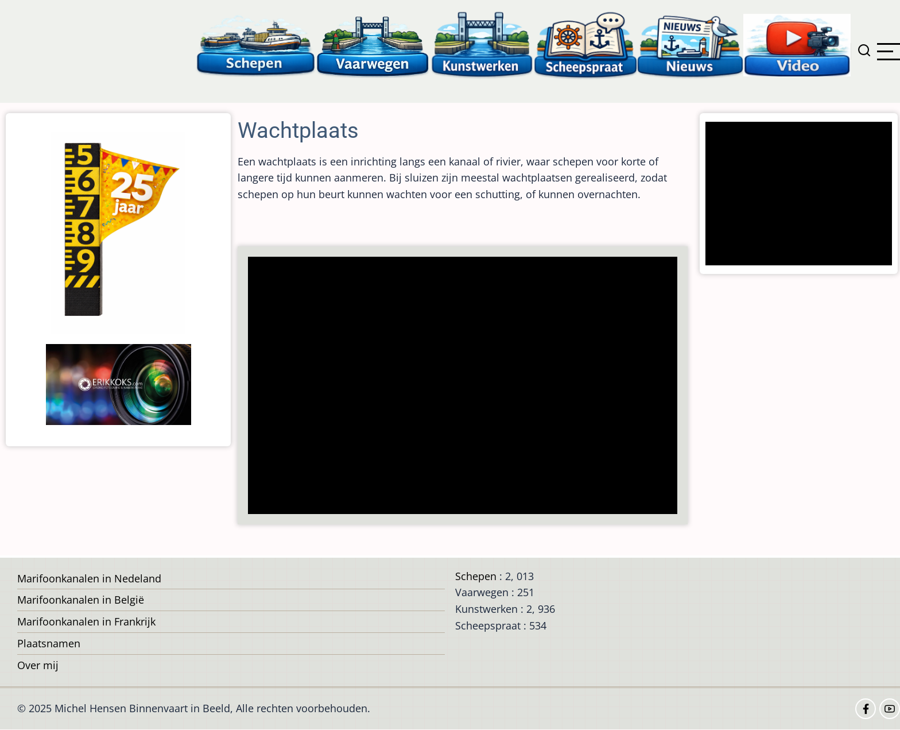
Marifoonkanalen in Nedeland (89, 578)
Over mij (38, 665)
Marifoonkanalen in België (80, 600)
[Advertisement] (466, 386)
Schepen (475, 576)
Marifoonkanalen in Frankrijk (86, 621)
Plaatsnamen (48, 643)
